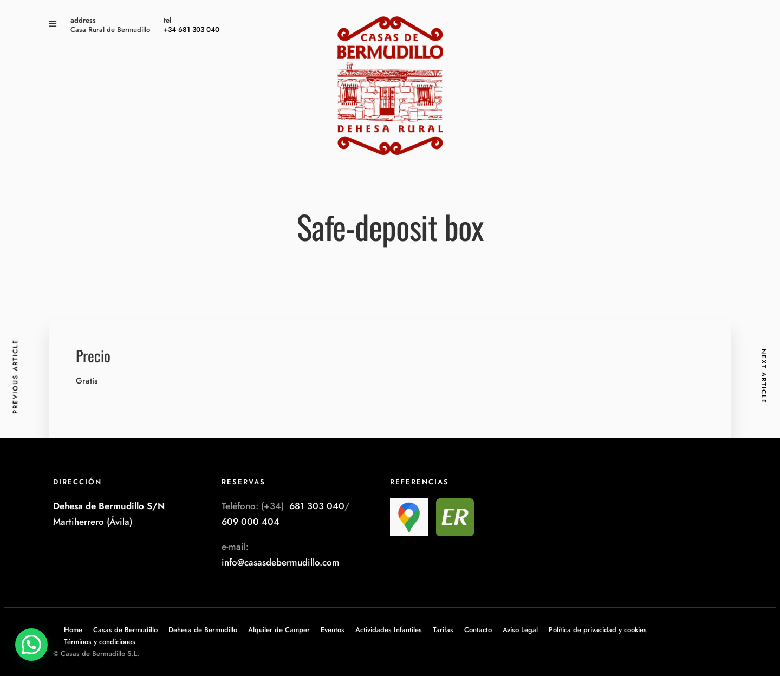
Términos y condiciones (99, 641)
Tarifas (443, 630)
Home (73, 630)
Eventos (332, 630)
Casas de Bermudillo (125, 630)
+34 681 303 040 (191, 29)
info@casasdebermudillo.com (281, 562)
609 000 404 (251, 521)
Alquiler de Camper (279, 630)
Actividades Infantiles (388, 630)
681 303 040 (316, 505)
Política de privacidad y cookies (598, 630)
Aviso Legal (520, 630)
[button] (31, 644)
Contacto (478, 630)
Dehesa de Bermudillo (202, 630)
